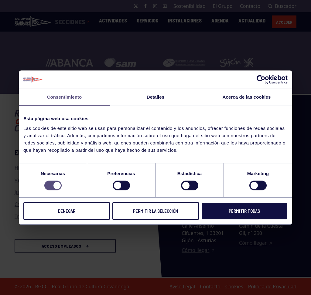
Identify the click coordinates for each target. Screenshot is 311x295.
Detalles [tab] (155, 97)
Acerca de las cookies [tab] (247, 97)
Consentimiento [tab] (64, 97)
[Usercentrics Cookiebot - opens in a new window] (261, 79)
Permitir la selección (155, 211)
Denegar (66, 211)
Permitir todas (244, 211)
